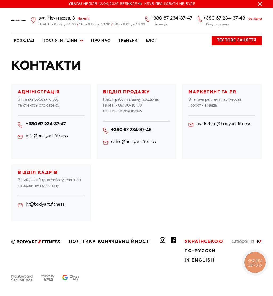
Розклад (24, 40)
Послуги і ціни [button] (59, 40)
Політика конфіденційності (110, 242)
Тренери (128, 40)
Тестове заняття (236, 40)
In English (199, 260)
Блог (151, 40)
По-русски (200, 251)
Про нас (100, 40)
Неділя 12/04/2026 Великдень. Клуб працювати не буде (132, 4)
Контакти (255, 19)
